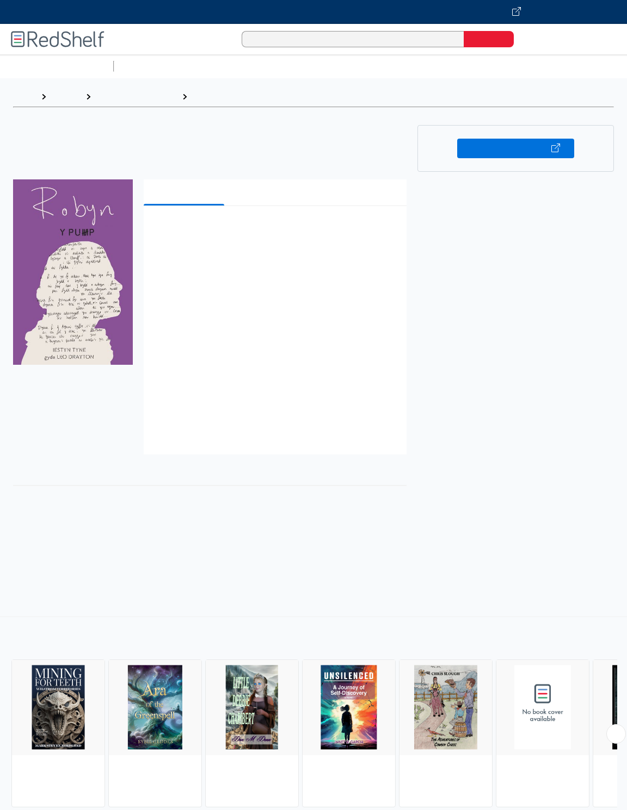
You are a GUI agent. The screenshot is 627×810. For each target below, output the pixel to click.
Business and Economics (422, 66)
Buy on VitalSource (516, 148)
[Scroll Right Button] (616, 734)
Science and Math (213, 66)
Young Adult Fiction (231, 96)
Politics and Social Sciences (536, 66)
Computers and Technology (310, 66)
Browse (66, 96)
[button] (277, 230)
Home (24, 96)
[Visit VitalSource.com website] (313, 12)
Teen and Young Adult (136, 96)
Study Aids (147, 66)
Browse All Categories (56, 66)
